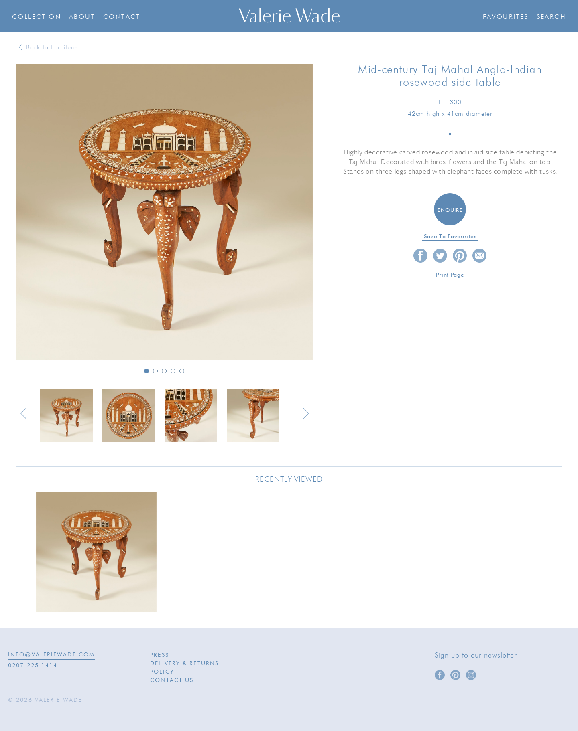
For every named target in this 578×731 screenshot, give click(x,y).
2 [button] (155, 371)
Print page (450, 275)
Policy (162, 672)
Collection (36, 17)
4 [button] (173, 371)
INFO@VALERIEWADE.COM (51, 655)
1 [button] (146, 371)
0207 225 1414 (32, 665)
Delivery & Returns (184, 663)
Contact (121, 17)
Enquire (450, 210)
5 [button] (181, 371)
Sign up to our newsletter (476, 655)
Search (551, 17)
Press (159, 655)
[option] (164, 212)
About (82, 17)
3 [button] (164, 371)
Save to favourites (450, 236)
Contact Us (171, 680)
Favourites (506, 17)
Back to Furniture (51, 48)
